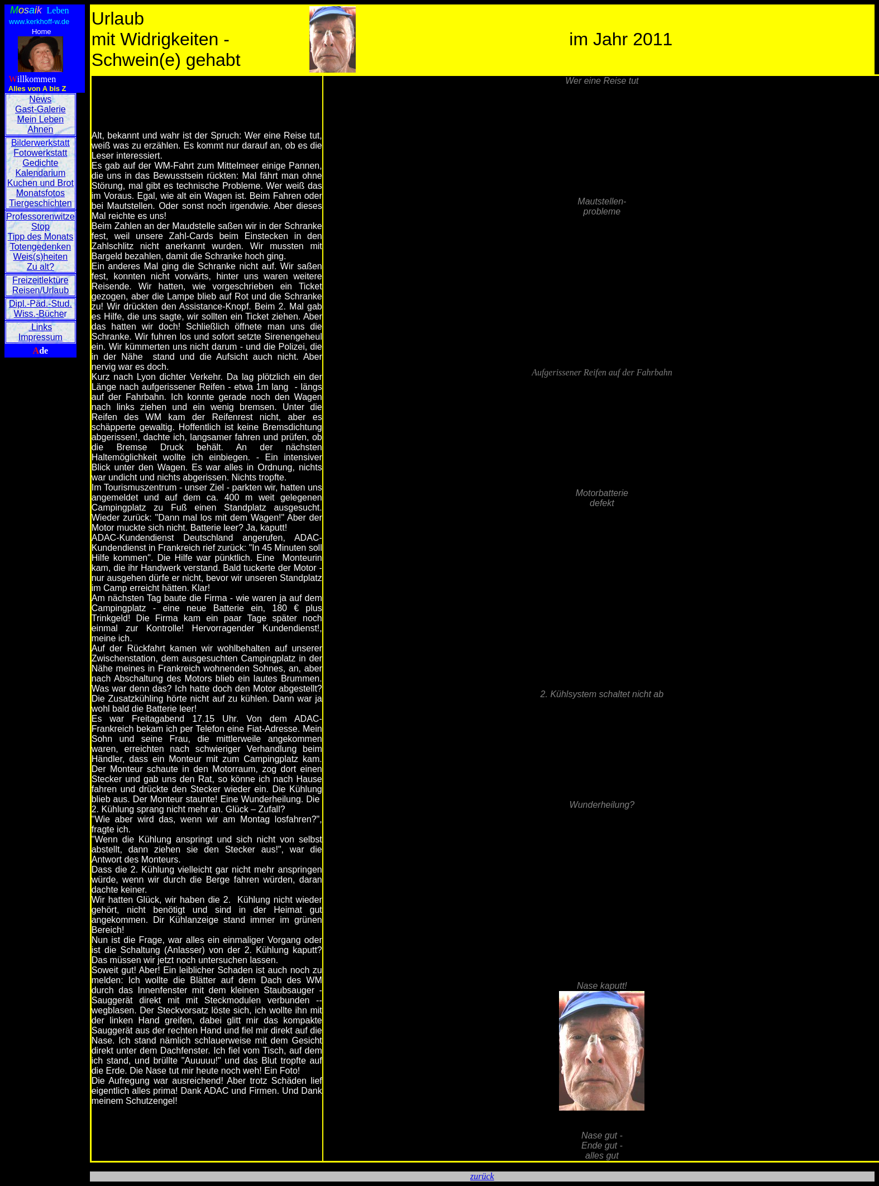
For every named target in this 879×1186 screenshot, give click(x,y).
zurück (482, 1176)
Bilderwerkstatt (40, 142)
